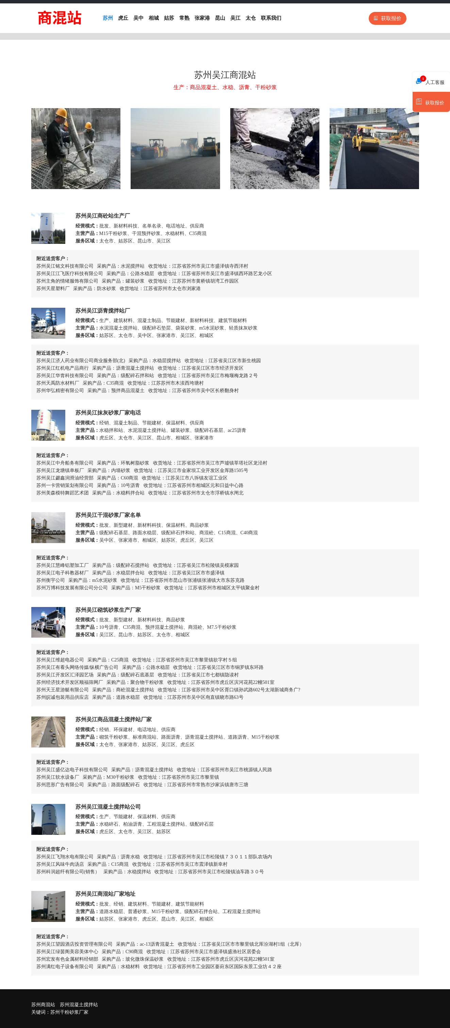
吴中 (138, 18)
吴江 (235, 18)
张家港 (202, 18)
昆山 (220, 18)
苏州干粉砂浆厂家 (69, 1012)
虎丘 (123, 18)
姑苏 (169, 18)
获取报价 (387, 18)
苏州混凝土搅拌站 (79, 1004)
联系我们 (271, 18)
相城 (154, 18)
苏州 (108, 18)
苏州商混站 (43, 1004)
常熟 (184, 18)
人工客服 (430, 80)
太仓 (251, 18)
